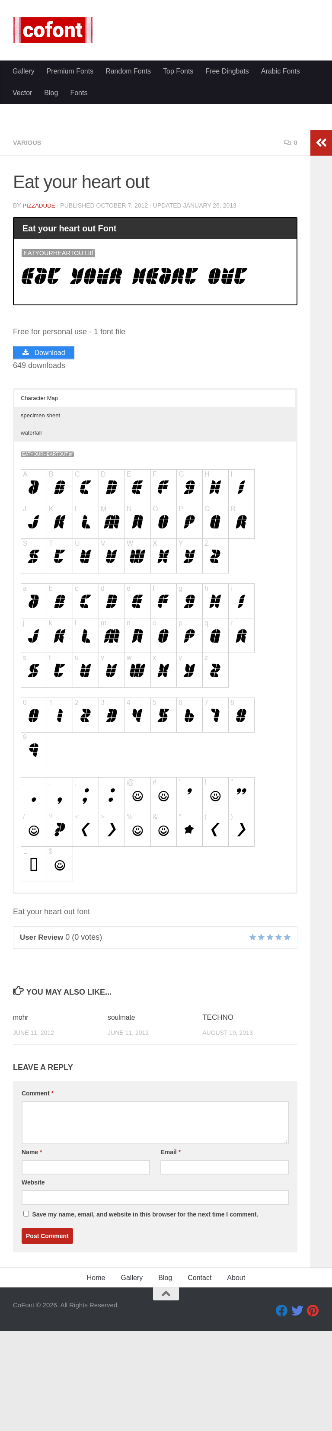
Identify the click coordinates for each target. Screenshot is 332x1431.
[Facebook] (282, 1414)
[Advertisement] (166, 168)
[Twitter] (297, 1414)
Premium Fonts (70, 71)
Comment (38, 1196)
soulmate (122, 1121)
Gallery (24, 71)
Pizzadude (39, 309)
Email (170, 1255)
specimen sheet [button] (40, 518)
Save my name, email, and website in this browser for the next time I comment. (145, 1317)
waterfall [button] (31, 536)
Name (32, 1255)
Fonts (78, 92)
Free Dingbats (227, 71)
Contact (199, 1381)
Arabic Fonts (280, 71)
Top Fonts (178, 71)
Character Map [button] (39, 501)
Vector (22, 92)
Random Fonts (128, 71)
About (236, 1381)
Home (96, 1381)
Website (33, 1285)
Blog (51, 92)
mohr (21, 1121)
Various (28, 246)
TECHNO (217, 1121)
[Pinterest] (313, 1414)
